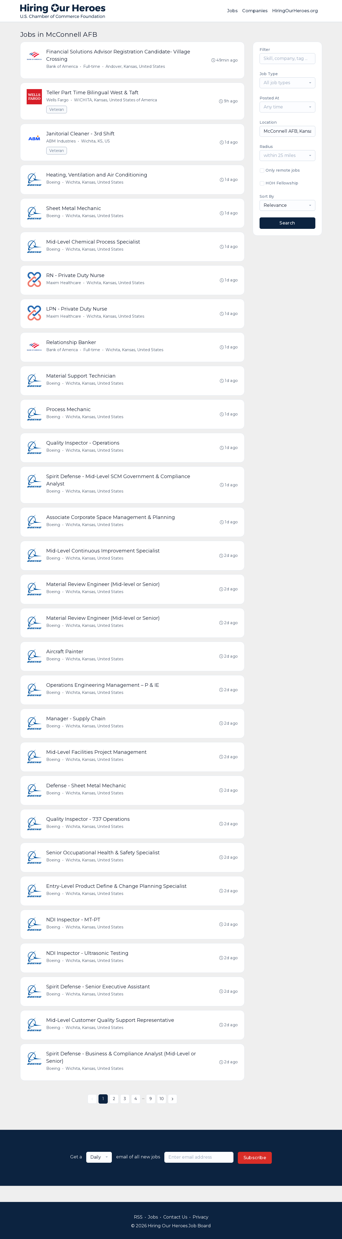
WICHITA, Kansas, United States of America (115, 100)
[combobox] (287, 82)
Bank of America (62, 66)
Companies (255, 10)
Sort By (267, 196)
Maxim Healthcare (64, 286)
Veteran (57, 110)
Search (287, 223)
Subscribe (255, 1173)
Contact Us (175, 1217)
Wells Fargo (58, 100)
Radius (266, 146)
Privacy (200, 1217)
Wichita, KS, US (95, 142)
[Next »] (172, 1115)
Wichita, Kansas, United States (95, 184)
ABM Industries (61, 142)
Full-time (92, 66)
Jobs (232, 10)
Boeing (53, 184)
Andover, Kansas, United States (135, 66)
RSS (138, 1217)
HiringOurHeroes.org (295, 10)
